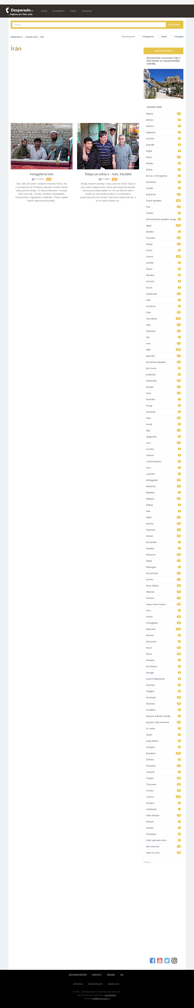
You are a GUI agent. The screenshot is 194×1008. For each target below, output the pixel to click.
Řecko (163, 654)
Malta (163, 517)
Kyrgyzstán (163, 436)
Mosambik (163, 542)
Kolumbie (163, 399)
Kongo (163, 405)
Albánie (163, 113)
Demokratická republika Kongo (163, 219)
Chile (163, 312)
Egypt (163, 225)
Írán (163, 337)
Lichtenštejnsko (163, 461)
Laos (163, 442)
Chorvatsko (163, 318)
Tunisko (163, 790)
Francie (163, 256)
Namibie (163, 548)
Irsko (163, 343)
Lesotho (163, 449)
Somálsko (163, 709)
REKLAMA (111, 974)
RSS (122, 974)
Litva (163, 467)
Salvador (163, 660)
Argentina (163, 132)
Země (44, 10)
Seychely (163, 685)
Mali (163, 511)
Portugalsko (163, 622)
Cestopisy (86, 10)
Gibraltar (163, 275)
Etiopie (163, 244)
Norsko (163, 579)
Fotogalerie (59, 10)
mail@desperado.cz (100, 998)
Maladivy (163, 492)
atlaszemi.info (113, 983)
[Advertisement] (163, 909)
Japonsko (163, 355)
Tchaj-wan (163, 784)
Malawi (163, 504)
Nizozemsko (163, 573)
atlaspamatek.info (95, 983)
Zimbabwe (163, 834)
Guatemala (163, 293)
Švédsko (163, 759)
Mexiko (163, 536)
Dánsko (163, 213)
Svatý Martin (163, 740)
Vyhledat (174, 24)
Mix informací (163, 846)
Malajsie (163, 498)
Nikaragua (163, 567)
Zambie (163, 827)
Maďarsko (163, 486)
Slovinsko (163, 703)
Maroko (163, 523)
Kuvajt (163, 424)
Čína (163, 206)
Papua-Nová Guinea (163, 604)
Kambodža (163, 380)
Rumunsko (163, 641)
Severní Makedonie (163, 678)
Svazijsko (163, 747)
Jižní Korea (163, 368)
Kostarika (163, 411)
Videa (73, 10)
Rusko (163, 647)
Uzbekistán (163, 809)
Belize (163, 157)
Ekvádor (163, 231)
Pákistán (163, 591)
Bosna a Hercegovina (163, 175)
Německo (163, 554)
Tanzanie (163, 772)
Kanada (163, 386)
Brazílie (163, 188)
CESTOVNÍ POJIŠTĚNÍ (77, 974)
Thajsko (163, 778)
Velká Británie (163, 815)
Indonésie (163, 331)
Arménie (163, 138)
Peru (163, 610)
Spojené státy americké (163, 722)
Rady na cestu (163, 852)
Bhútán (163, 163)
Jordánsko (163, 374)
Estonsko (163, 237)
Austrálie (163, 144)
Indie (163, 324)
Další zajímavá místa (163, 840)
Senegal (163, 672)
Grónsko (163, 281)
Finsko (163, 250)
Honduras (163, 306)
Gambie (163, 262)
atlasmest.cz (78, 983)
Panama (163, 598)
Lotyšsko (163, 473)
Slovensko (163, 697)
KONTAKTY (97, 974)
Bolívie (163, 169)
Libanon (163, 455)
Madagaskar (163, 480)
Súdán (163, 734)
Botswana (163, 182)
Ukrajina (163, 803)
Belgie (163, 150)
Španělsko (163, 753)
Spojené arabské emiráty (163, 716)
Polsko (163, 616)
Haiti (163, 300)
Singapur (163, 691)
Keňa (163, 393)
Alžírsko (163, 119)
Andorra (163, 126)
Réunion (163, 635)
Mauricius (163, 529)
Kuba (163, 418)
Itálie (163, 349)
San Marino (163, 666)
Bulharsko (163, 194)
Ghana (163, 268)
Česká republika (163, 200)
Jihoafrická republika (163, 362)
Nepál (163, 560)
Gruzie (163, 287)
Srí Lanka (163, 728)
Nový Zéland (163, 585)
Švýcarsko (163, 765)
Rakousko (163, 629)
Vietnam (163, 821)
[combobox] (89, 24)
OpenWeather (110, 995)
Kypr (163, 430)
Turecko (163, 796)
